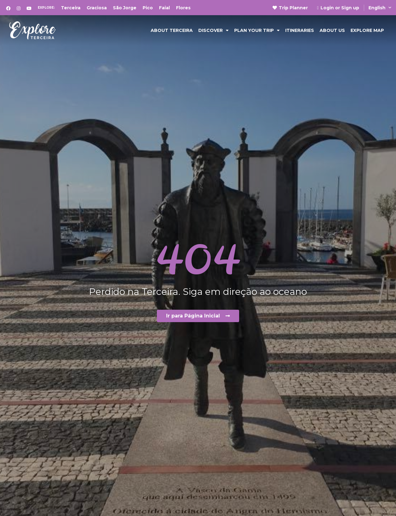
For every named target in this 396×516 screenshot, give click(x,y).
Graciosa (97, 8)
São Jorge (124, 8)
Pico (148, 8)
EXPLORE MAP (367, 30)
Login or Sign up (338, 8)
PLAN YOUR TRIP (257, 30)
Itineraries (299, 30)
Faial (164, 8)
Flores (183, 8)
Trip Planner (290, 8)
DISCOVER (213, 30)
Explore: (46, 8)
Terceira (70, 8)
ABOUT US (332, 30)
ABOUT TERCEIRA (172, 30)
